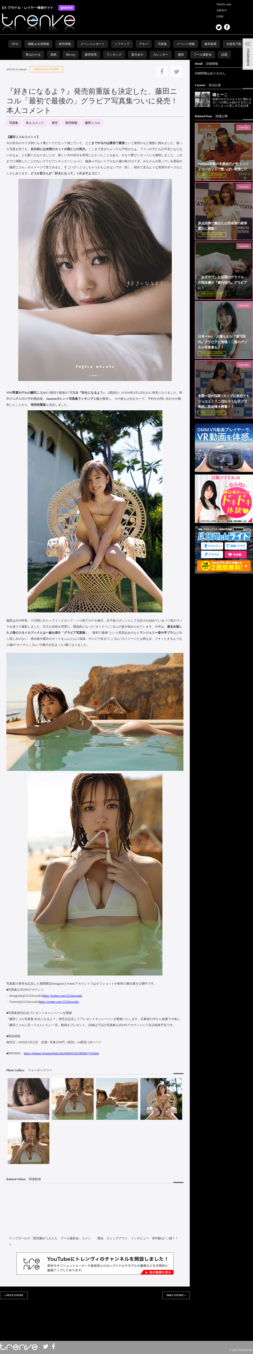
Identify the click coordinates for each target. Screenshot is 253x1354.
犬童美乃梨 (233, 44)
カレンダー (160, 54)
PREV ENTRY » (176, 1295)
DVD (15, 44)
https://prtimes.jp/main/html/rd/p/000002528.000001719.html (61, 1053)
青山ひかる (33, 54)
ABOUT (221, 10)
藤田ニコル (92, 123)
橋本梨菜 (210, 44)
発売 (55, 123)
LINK (220, 16)
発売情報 (65, 44)
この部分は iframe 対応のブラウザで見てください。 (95, 1315)
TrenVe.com (223, 4)
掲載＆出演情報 (38, 44)
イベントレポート (92, 44)
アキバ (143, 44)
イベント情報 (186, 44)
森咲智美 (91, 54)
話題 (224, 54)
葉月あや (137, 54)
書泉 (181, 54)
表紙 (53, 54)
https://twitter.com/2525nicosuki (62, 995)
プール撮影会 (203, 54)
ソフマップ (122, 44)
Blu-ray (70, 54)
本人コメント (35, 123)
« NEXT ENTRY (14, 1295)
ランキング (114, 54)
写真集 (162, 44)
